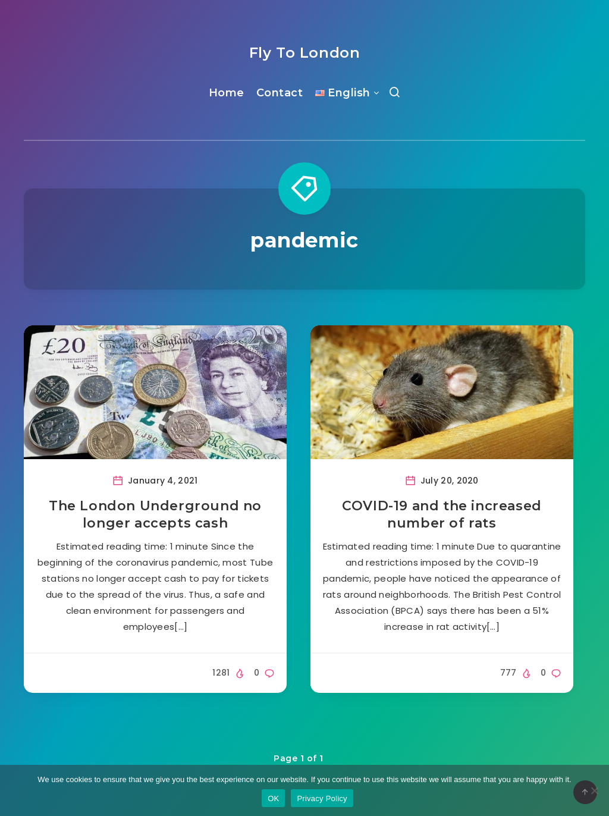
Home (226, 92)
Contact (279, 92)
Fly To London (304, 52)
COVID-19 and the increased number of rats (442, 515)
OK (273, 798)
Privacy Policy (322, 798)
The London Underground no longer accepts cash (155, 515)
